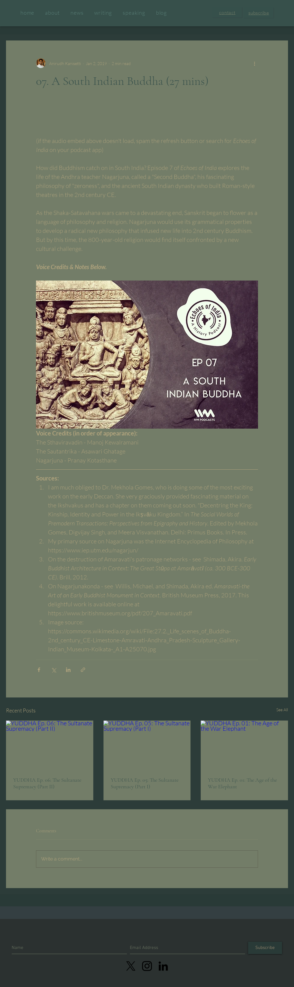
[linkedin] (147, 966)
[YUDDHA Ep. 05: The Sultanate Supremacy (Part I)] (147, 745)
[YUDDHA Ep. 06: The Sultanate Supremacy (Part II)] (49, 745)
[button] (227, 12)
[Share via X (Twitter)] (53, 670)
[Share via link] (83, 670)
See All (282, 709)
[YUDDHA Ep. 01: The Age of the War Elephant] (244, 745)
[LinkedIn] (163, 966)
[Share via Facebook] (39, 670)
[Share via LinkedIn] (68, 670)
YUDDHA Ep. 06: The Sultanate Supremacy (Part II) (47, 783)
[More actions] (254, 63)
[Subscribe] (265, 948)
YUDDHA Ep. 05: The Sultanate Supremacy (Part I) (144, 783)
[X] (130, 966)
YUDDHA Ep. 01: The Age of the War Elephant (242, 783)
